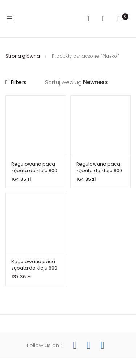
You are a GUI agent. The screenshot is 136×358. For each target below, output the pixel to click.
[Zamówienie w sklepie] (107, 82)
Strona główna (22, 56)
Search (91, 18)
